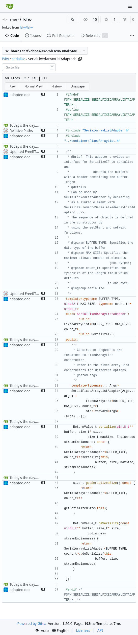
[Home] (10, 6)
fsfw (27, 19)
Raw (13, 86)
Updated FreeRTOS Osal (29, 151)
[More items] (132, 35)
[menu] (42, 630)
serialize (18, 58)
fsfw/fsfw (26, 27)
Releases (94, 35)
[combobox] (29, 67)
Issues (33, 35)
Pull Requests (60, 35)
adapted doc (20, 94)
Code (12, 35)
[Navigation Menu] (130, 6)
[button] (43, 94)
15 (95, 19)
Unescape (78, 86)
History (56, 86)
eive (14, 19)
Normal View (33, 86)
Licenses (83, 630)
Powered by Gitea (31, 623)
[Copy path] (80, 59)
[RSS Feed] (72, 19)
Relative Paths (21, 130)
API (100, 630)
